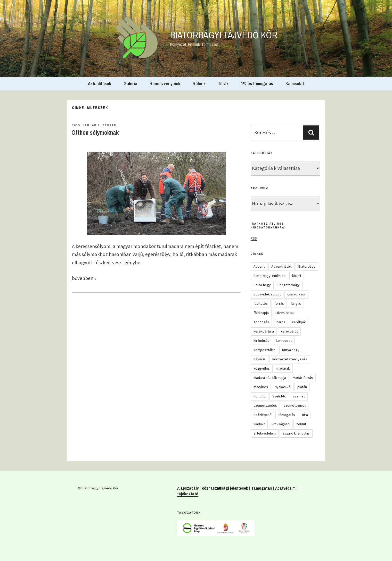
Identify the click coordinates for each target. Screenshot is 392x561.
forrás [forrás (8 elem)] (279, 303)
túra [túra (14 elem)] (305, 414)
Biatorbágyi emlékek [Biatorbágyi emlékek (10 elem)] (269, 275)
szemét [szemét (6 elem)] (299, 396)
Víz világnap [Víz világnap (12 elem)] (281, 424)
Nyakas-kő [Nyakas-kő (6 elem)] (283, 387)
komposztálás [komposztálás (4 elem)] (264, 349)
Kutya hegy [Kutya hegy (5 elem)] (290, 349)
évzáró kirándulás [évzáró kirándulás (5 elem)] (296, 433)
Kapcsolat (294, 84)
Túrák (223, 84)
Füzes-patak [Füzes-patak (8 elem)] (285, 312)
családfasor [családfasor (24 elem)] (296, 294)
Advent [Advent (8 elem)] (259, 266)
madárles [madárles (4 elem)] (261, 387)
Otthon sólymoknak (95, 132)
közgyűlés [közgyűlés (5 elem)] (262, 368)
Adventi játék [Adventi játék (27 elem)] (281, 266)
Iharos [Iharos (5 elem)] (280, 322)
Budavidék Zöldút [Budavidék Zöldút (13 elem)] (267, 294)
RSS (254, 238)
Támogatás (261, 488)
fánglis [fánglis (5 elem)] (296, 303)
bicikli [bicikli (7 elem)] (296, 275)
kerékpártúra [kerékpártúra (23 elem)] (264, 331)
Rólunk (199, 84)
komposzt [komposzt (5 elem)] (284, 340)
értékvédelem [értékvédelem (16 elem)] (265, 433)
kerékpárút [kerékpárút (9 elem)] (289, 331)
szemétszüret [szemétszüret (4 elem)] (295, 405)
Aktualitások (99, 84)
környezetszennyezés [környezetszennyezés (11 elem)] (289, 359)
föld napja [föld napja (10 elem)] (261, 312)
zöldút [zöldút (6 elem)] (301, 424)
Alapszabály (188, 488)
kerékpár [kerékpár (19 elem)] (299, 322)
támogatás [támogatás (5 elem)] (286, 414)
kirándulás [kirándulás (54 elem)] (261, 340)
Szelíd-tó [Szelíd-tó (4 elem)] (279, 396)
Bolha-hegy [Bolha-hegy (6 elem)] (262, 285)
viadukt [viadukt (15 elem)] (259, 424)
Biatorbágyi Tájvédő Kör (223, 35)
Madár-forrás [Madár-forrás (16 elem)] (303, 377)
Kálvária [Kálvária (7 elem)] (260, 359)
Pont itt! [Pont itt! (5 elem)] (260, 396)
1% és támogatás (257, 84)
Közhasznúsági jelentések (225, 488)
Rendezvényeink (165, 84)
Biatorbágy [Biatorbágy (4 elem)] (306, 266)
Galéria (130, 84)
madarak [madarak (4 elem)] (283, 368)
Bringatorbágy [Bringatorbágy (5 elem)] (288, 285)
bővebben (84, 278)
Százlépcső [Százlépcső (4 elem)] (263, 414)
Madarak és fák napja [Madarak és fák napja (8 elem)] (270, 377)
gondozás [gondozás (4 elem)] (261, 322)
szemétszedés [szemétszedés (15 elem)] (265, 405)
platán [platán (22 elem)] (302, 387)
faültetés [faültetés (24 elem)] (261, 303)
